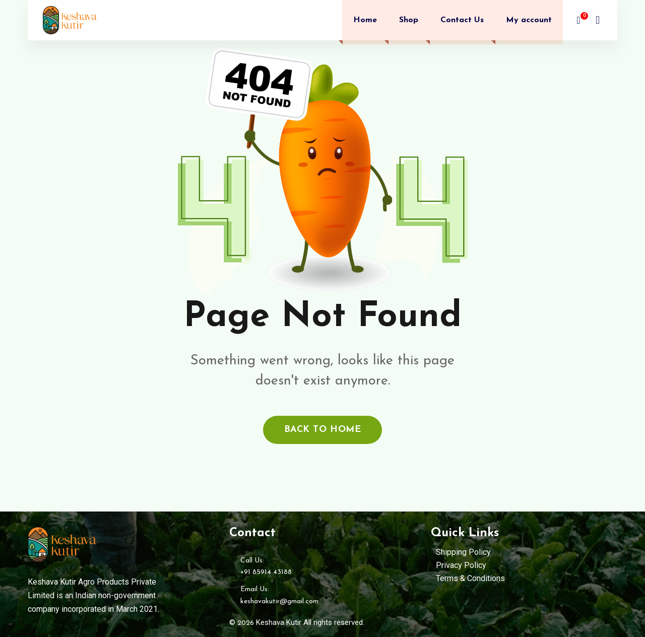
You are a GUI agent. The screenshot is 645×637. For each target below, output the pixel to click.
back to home (322, 429)
